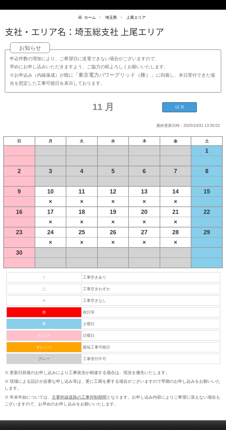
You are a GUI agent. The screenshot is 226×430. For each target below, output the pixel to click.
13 (144, 191)
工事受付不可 (94, 359)
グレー (44, 359)
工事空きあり (94, 277)
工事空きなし (94, 300)
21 (175, 212)
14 (175, 191)
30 (19, 252)
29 (207, 232)
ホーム (90, 17)
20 (144, 212)
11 (81, 191)
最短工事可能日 (96, 347)
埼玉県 (111, 17)
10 (50, 191)
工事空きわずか (96, 289)
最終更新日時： (170, 125)
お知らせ (30, 48)
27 (144, 232)
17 (50, 212)
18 (81, 212)
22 (207, 212)
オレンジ (44, 347)
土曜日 (89, 324)
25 (81, 232)
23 (19, 232)
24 (50, 232)
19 (113, 212)
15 (207, 191)
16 (19, 212)
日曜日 (89, 335)
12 (113, 191)
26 (113, 232)
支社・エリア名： (40, 31)
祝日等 (89, 312)
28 (175, 232)
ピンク (44, 335)
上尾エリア (136, 17)
